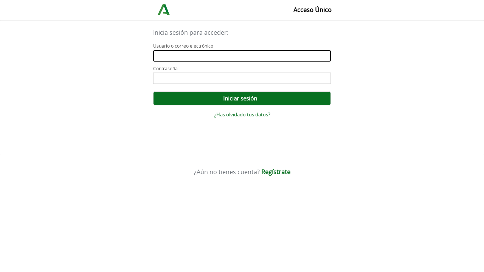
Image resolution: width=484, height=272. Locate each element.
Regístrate (275, 172)
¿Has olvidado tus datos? (242, 114)
